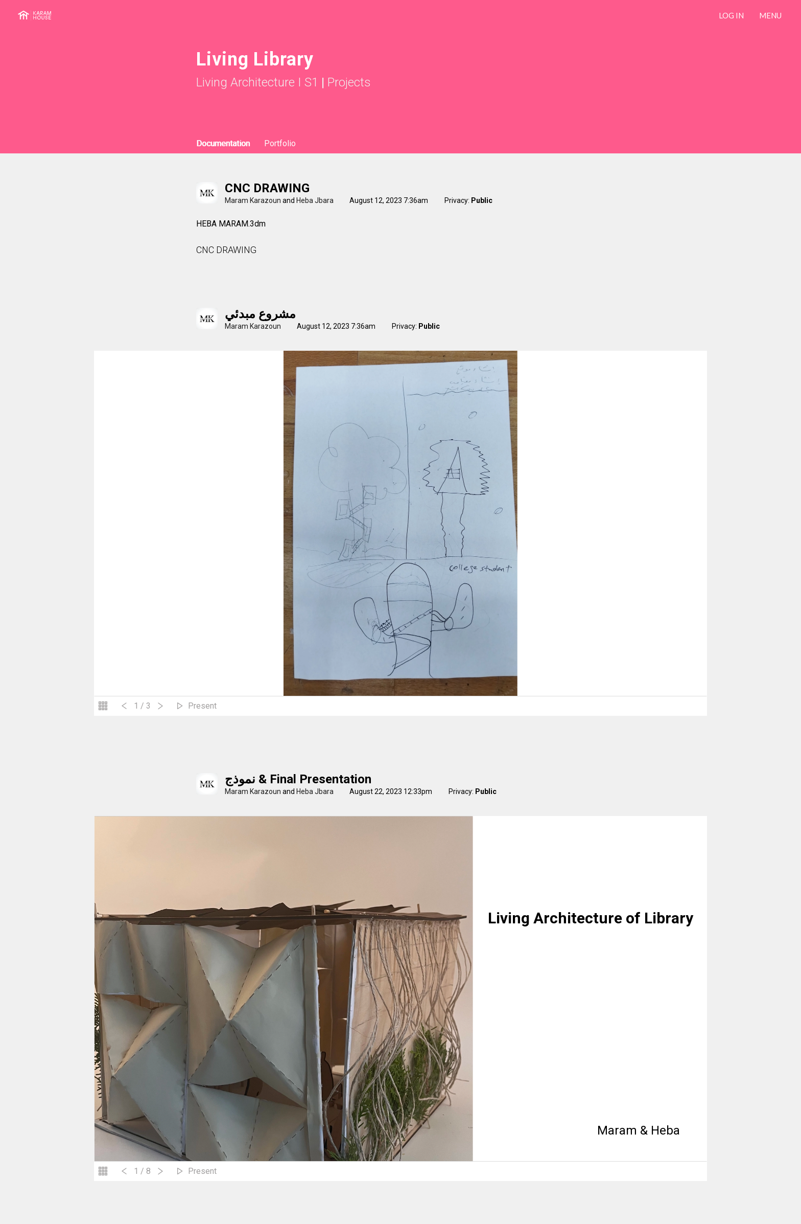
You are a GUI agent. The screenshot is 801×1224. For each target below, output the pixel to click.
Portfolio (280, 143)
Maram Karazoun (253, 200)
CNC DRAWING (267, 188)
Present (202, 706)
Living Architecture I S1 (257, 82)
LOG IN (731, 15)
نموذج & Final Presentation (298, 779)
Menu (770, 15)
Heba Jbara (315, 200)
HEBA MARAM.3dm (231, 224)
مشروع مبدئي (260, 314)
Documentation (223, 143)
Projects (349, 82)
